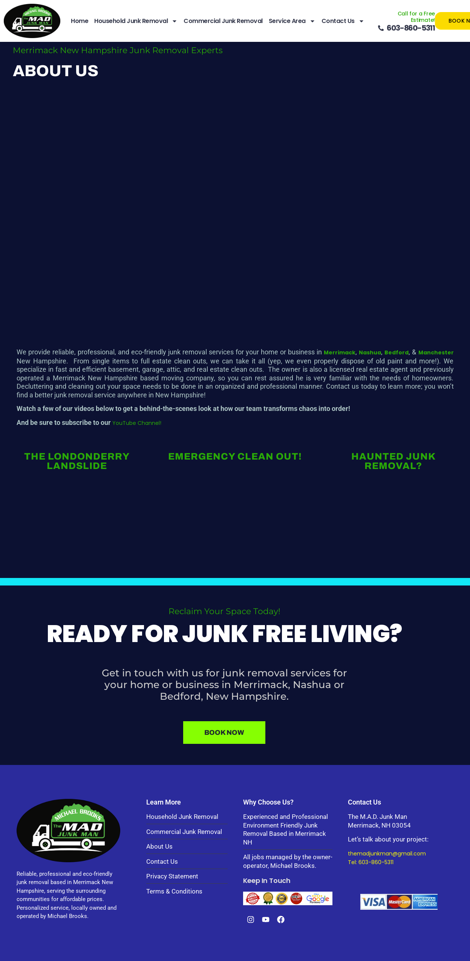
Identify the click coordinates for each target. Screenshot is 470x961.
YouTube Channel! (136, 423)
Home (79, 21)
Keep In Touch (267, 880)
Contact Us (342, 21)
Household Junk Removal (136, 21)
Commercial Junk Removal (223, 21)
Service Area (292, 21)
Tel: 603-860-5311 (370, 862)
